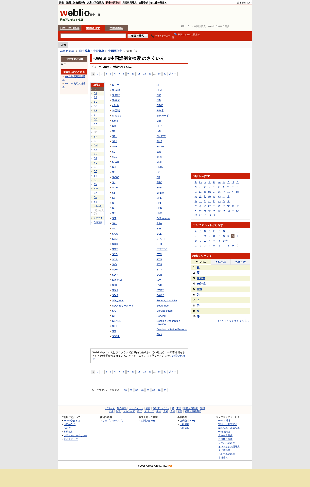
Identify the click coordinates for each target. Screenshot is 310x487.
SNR (159, 161)
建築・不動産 (190, 408)
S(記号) (98, 222)
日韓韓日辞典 (129, 2)
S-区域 (116, 110)
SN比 (160, 166)
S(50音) (98, 206)
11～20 (220, 261)
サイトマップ (71, 439)
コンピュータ (136, 408)
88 (159, 73)
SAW (115, 233)
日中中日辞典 (113, 2)
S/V (159, 279)
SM (95, 145)
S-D (114, 264)
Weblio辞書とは (72, 420)
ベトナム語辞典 (226, 454)
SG (95, 119)
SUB (159, 274)
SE (95, 110)
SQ (95, 162)
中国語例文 (93, 28)
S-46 (115, 187)
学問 (202, 408)
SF (95, 115)
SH (95, 123)
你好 (199, 289)
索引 (63, 44)
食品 (165, 411)
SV (95, 184)
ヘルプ (67, 428)
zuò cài (201, 283)
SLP (159, 125)
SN (95, 149)
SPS (159, 207)
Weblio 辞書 (67, 51)
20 (131, 390)
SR (95, 167)
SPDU (160, 192)
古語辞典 (143, 2)
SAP (114, 228)
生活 (118, 411)
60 (153, 390)
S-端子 (160, 295)
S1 (113, 131)
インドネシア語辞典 (229, 446)
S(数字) (98, 218)
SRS (159, 213)
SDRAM (117, 279)
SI (95, 128)
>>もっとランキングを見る (234, 320)
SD (95, 106)
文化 (111, 411)
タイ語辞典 (224, 450)
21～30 (240, 261)
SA (95, 93)
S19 (114, 146)
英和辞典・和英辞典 (229, 428)
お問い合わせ (148, 420)
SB (95, 97)
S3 (113, 172)
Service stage (165, 310)
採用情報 (184, 428)
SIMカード (163, 115)
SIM (159, 100)
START (161, 238)
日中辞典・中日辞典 (91, 51)
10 (133, 73)
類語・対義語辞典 (75, 2)
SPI (159, 202)
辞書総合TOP (244, 2)
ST (95, 175)
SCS (115, 254)
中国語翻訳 (116, 28)
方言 (180, 411)
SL (95, 141)
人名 (172, 411)
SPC (159, 182)
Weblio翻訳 (224, 431)
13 (150, 73)
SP (95, 158)
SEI (114, 315)
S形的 (115, 120)
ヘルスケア (129, 411)
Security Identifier (167, 300)
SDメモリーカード (123, 305)
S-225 (115, 161)
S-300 (115, 177)
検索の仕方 (70, 424)
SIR (159, 120)
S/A (114, 218)
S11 (114, 136)
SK (95, 136)
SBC (115, 238)
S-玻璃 (116, 90)
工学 (178, 408)
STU (159, 264)
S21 (114, 156)
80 (165, 390)
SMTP (160, 146)
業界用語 (122, 408)
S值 (114, 125)
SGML (116, 336)
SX (95, 193)
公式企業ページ (188, 420)
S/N (159, 151)
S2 (113, 151)
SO (95, 154)
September (163, 305)
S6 (113, 197)
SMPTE (161, 136)
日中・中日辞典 (69, 28)
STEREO (162, 249)
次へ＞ (172, 73)
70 (159, 390)
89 (165, 73)
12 (144, 73)
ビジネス (110, 408)
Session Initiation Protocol (172, 329)
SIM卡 (160, 110)
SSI (159, 228)
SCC (115, 244)
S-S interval (163, 218)
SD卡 (115, 295)
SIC (159, 95)
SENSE (116, 320)
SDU (115, 290)
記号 (225, 240)
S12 (114, 141)
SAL (114, 223)
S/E (114, 310)
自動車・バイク (161, 408)
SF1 (114, 326)
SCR (115, 249)
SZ (95, 201)
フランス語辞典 (226, 442)
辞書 (61, 2)
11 (138, 73)
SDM (115, 269)
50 (148, 390)
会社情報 (184, 424)
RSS (169, 466)
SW (96, 188)
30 (136, 390)
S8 (113, 202)
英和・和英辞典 (95, 2)
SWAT (160, 290)
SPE (159, 197)
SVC (159, 285)
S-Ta (159, 269)
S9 (113, 207)
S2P (114, 166)
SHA (159, 90)
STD (159, 244)
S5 (113, 192)
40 (142, 390)
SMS (159, 141)
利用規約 (68, 431)
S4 (113, 182)
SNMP (160, 156)
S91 (114, 213)
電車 (148, 408)
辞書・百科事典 (193, 411)
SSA (159, 223)
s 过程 (115, 105)
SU (95, 180)
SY (95, 197)
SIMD (160, 105)
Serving (161, 315)
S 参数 (116, 95)
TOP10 (201, 261)
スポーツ (149, 411)
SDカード (118, 300)
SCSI (115, 259)
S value (116, 115)
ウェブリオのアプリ (113, 420)
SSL (159, 233)
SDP (115, 274)
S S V (115, 84)
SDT (114, 285)
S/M (159, 131)
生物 (158, 411)
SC (95, 101)
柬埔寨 (201, 278)
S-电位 (116, 100)
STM (159, 254)
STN (159, 259)
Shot (159, 334)
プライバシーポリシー (75, 435)
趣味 (139, 411)
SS (95, 171)
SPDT (160, 187)
